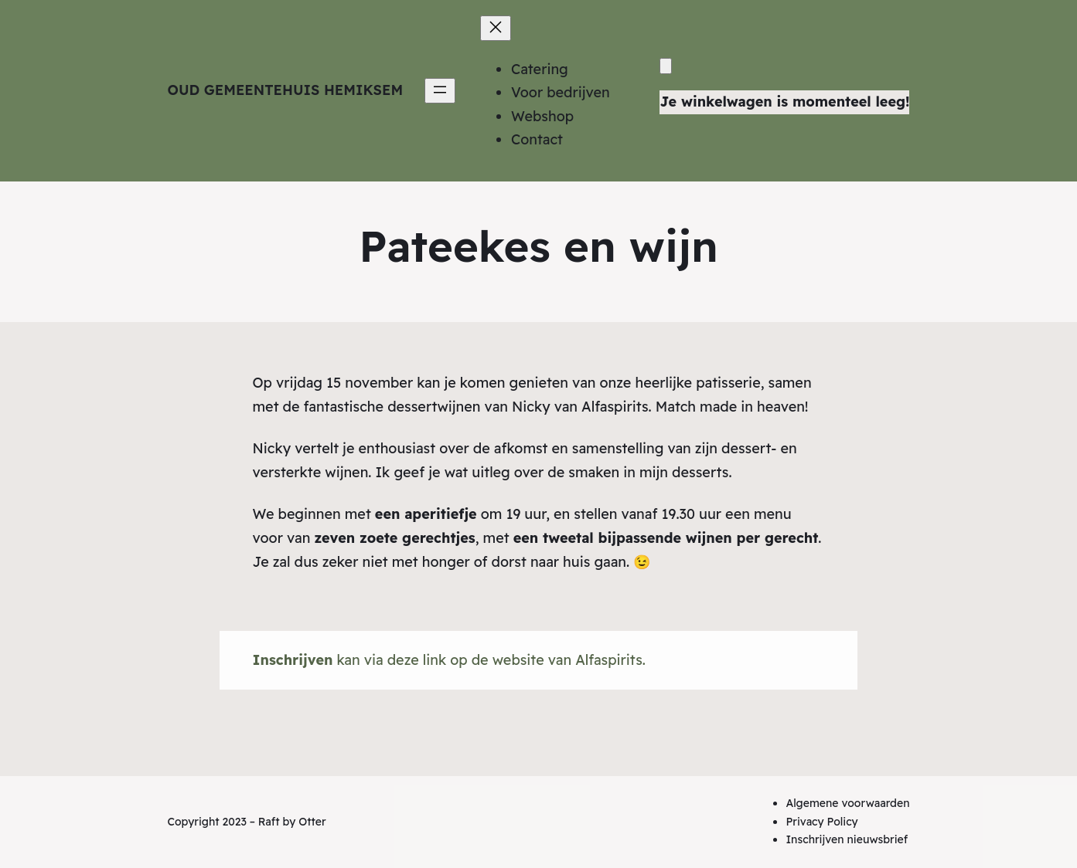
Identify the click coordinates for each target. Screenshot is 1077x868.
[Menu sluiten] (495, 28)
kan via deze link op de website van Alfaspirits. (449, 660)
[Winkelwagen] (665, 66)
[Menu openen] (439, 90)
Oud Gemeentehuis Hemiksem (286, 90)
